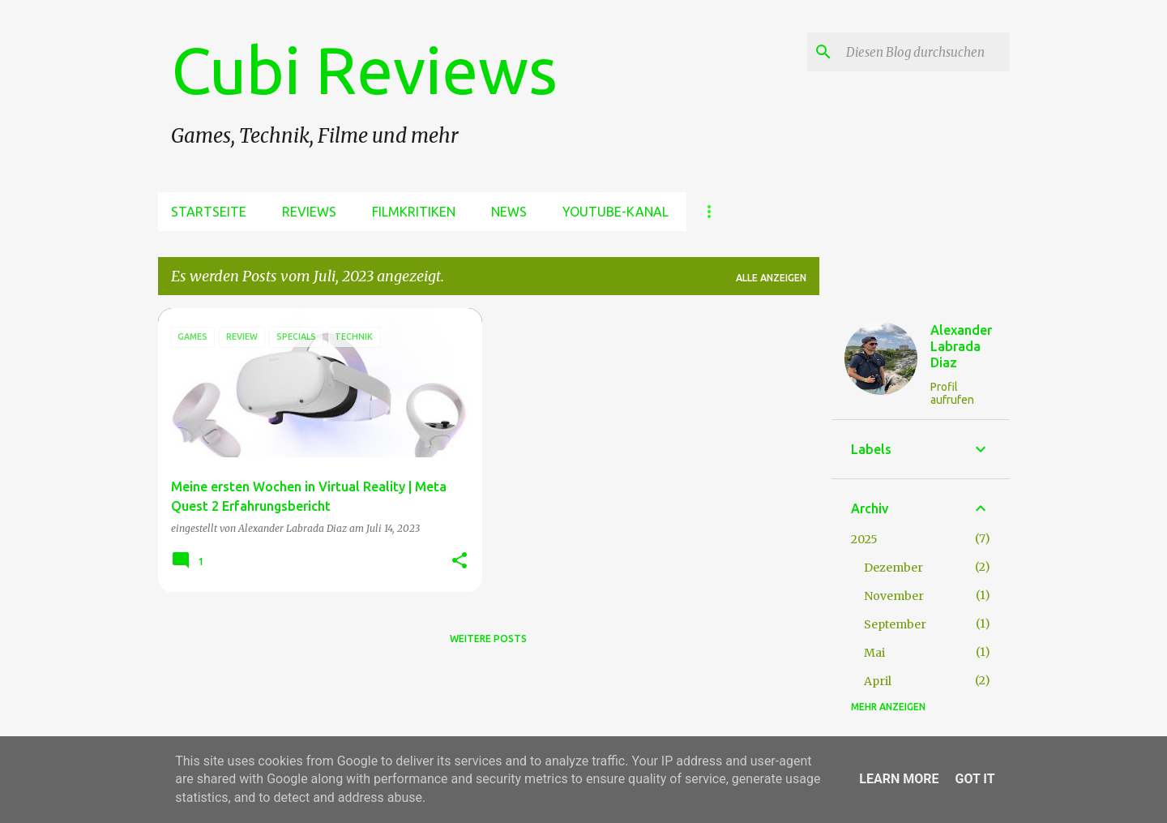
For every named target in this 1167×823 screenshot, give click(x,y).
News (509, 211)
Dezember (893, 567)
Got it (974, 779)
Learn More (898, 779)
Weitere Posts (488, 638)
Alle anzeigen (771, 277)
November (894, 596)
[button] (459, 561)
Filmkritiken (413, 211)
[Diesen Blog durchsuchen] (925, 51)
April (877, 681)
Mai (874, 652)
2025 (864, 539)
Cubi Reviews (364, 69)
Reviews (309, 211)
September (895, 624)
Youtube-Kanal (615, 211)
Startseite (208, 211)
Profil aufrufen (952, 393)
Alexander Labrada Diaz (961, 346)
